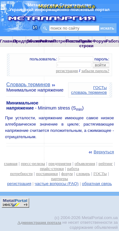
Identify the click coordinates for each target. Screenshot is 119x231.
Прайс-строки (86, 43)
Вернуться (101, 151)
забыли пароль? (95, 70)
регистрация (67, 70)
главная (11, 163)
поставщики (47, 173)
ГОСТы (100, 87)
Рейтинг (48, 41)
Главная (8, 41)
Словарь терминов (28, 84)
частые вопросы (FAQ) (57, 183)
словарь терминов (89, 92)
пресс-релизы (33, 163)
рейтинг (106, 163)
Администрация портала (39, 222)
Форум (100, 41)
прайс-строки (52, 168)
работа (73, 168)
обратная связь (97, 183)
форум (67, 173)
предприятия (59, 163)
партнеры (59, 178)
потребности (21, 173)
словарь (83, 173)
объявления (85, 163)
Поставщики (78, 41)
